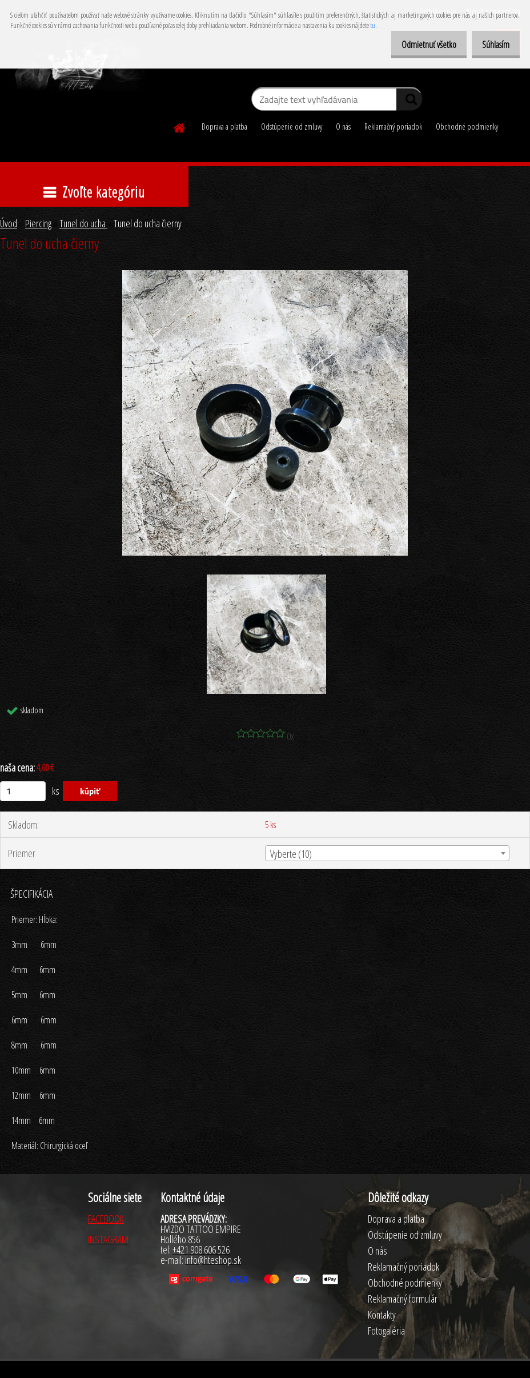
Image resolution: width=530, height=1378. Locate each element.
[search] (409, 102)
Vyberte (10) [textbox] (291, 854)
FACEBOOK (106, 1219)
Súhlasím (491, 44)
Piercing (38, 223)
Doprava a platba (224, 126)
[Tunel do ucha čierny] (265, 275)
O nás (343, 126)
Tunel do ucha (83, 223)
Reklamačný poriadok (393, 126)
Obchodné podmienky (467, 126)
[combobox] (387, 853)
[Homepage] (179, 126)
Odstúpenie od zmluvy (291, 126)
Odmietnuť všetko (417, 44)
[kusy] (23, 791)
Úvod (8, 223)
